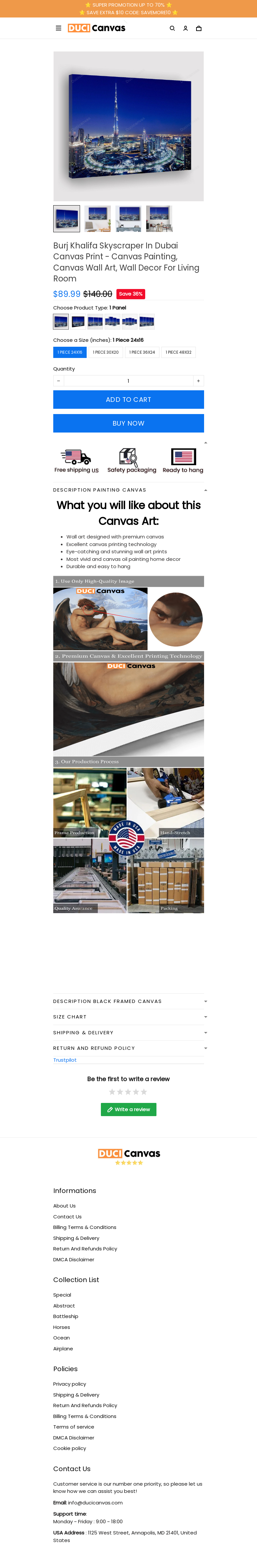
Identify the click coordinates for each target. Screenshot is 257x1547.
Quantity (64, 368)
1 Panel (117, 307)
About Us (64, 1205)
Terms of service (73, 1426)
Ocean (61, 1337)
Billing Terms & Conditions (84, 1227)
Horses (61, 1327)
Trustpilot (65, 1059)
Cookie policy (69, 1448)
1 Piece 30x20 (106, 352)
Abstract (64, 1305)
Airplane (63, 1348)
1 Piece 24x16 (128, 340)
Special (62, 1294)
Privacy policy (69, 1383)
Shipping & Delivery (76, 1238)
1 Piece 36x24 (142, 352)
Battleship (65, 1316)
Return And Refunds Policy (85, 1248)
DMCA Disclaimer (73, 1259)
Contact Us (67, 1216)
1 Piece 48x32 (179, 352)
